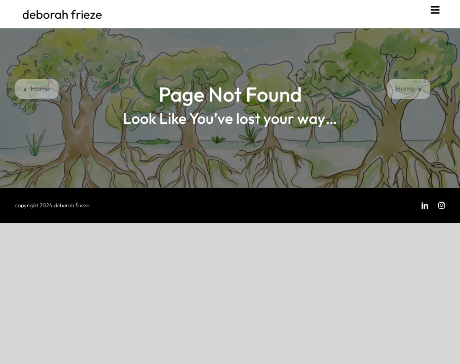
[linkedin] (425, 205)
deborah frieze (62, 14)
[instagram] (441, 205)
